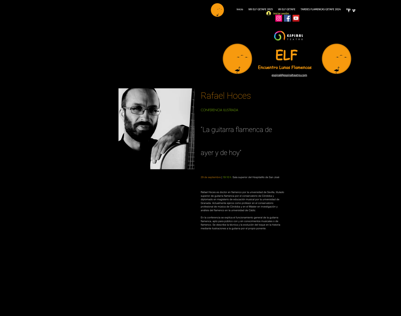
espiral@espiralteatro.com (289, 75)
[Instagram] (278, 18)
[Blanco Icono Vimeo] (354, 10)
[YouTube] (296, 18)
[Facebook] (287, 18)
